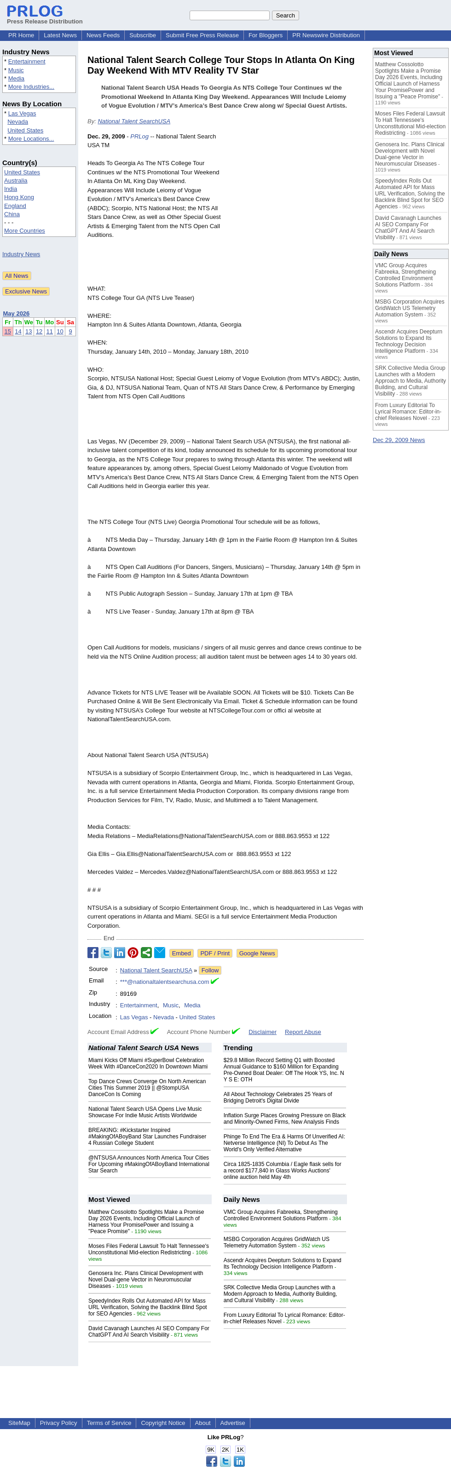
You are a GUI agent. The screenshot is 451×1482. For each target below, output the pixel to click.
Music (16, 70)
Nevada (17, 121)
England (15, 205)
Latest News (60, 35)
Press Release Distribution (45, 18)
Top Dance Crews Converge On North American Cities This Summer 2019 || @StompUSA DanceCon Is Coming (147, 1087)
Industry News (21, 254)
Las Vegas (22, 113)
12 (39, 331)
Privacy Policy (58, 1422)
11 (49, 331)
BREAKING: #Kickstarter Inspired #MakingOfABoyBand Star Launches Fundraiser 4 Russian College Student (147, 1136)
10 (60, 331)
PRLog (139, 136)
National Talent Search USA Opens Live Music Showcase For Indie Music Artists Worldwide (145, 1112)
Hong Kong (19, 197)
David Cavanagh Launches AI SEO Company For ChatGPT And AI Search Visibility (148, 1331)
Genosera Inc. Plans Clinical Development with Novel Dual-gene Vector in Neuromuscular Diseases (145, 1279)
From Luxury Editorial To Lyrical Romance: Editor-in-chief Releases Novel (408, 411)
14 (18, 331)
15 (8, 331)
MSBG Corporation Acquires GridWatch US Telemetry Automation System (277, 1242)
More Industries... (31, 86)
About (203, 1422)
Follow (210, 970)
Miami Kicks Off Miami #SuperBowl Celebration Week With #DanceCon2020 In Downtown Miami (148, 1063)
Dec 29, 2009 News (399, 440)
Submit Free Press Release (202, 35)
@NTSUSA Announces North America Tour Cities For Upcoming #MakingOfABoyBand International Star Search (148, 1164)
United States (25, 130)
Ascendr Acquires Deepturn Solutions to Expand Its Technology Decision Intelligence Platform (282, 1263)
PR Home (21, 35)
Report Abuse (303, 1031)
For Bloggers (266, 35)
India (10, 188)
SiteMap (19, 1422)
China (12, 214)
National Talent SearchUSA (134, 121)
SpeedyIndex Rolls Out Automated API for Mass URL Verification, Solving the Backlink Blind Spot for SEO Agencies (147, 1307)
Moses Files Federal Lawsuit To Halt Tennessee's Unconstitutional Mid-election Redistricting (148, 1249)
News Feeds (103, 35)
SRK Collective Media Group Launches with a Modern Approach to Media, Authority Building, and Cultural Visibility (280, 1294)
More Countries (24, 230)
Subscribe (142, 35)
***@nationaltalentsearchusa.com (164, 981)
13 (28, 331)
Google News (257, 953)
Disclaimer (263, 1031)
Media (16, 78)
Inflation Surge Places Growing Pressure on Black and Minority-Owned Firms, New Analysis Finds (285, 1118)
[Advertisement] (295, 199)
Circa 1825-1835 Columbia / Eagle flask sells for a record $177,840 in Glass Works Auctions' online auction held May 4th (282, 1170)
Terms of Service (109, 1422)
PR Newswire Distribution (326, 35)
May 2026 (16, 313)
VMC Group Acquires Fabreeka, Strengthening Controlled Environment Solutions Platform (281, 1215)
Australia (16, 180)
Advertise (232, 1422)
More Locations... (31, 138)
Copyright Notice (163, 1422)
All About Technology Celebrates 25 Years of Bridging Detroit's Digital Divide (278, 1097)
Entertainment (27, 61)
